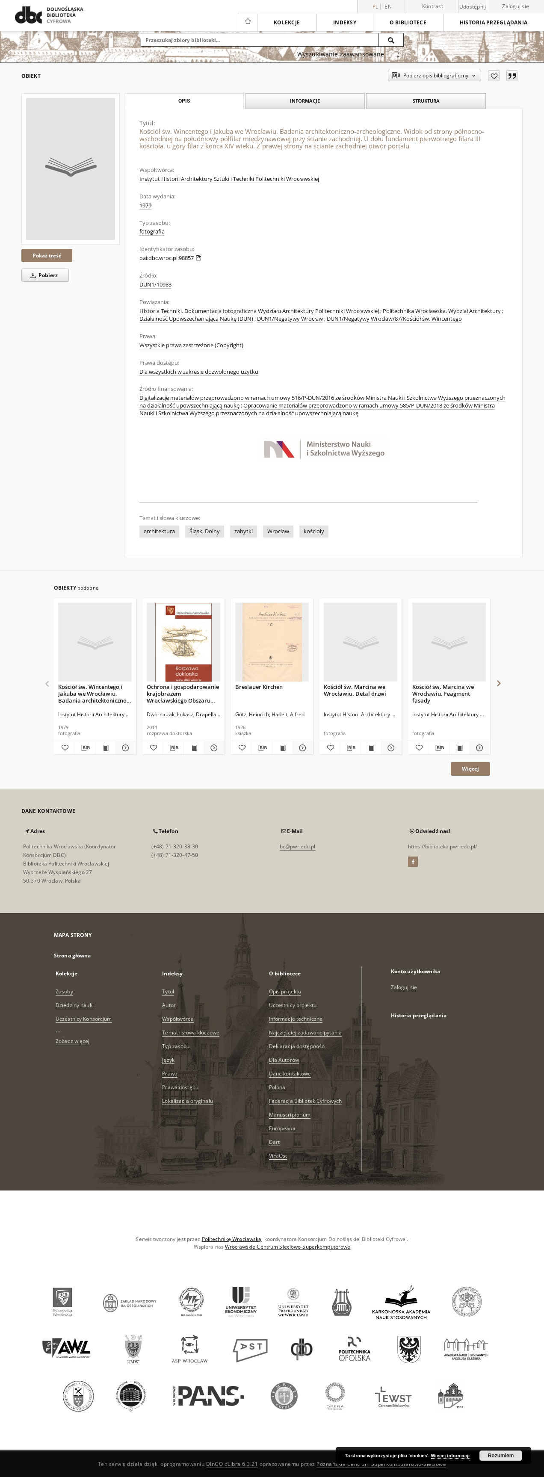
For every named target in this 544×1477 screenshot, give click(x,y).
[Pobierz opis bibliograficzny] (84, 747)
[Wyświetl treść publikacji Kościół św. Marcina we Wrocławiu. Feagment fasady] (459, 747)
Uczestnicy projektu (292, 1005)
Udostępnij (472, 6)
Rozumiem (501, 1456)
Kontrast (432, 6)
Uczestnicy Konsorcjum (84, 1018)
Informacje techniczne (296, 1018)
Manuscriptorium (290, 1114)
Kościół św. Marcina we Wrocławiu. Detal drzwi (355, 690)
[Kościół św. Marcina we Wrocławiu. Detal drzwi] (360, 642)
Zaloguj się (515, 6)
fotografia (152, 231)
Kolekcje (287, 22)
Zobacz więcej (73, 1041)
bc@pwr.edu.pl (298, 846)
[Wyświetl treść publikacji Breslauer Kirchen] (282, 747)
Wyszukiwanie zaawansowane (340, 54)
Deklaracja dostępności (297, 1046)
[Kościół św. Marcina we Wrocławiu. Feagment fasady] (449, 642)
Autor (169, 1005)
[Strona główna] (247, 22)
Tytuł (168, 991)
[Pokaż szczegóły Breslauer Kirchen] (302, 747)
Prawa (169, 1073)
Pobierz (42, 275)
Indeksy (344, 22)
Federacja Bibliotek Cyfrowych (305, 1101)
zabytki (243, 531)
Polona (277, 1087)
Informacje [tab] (305, 100)
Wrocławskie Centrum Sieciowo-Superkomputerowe (287, 1246)
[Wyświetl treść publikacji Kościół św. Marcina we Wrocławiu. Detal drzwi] (371, 747)
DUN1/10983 (155, 284)
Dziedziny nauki (75, 1005)
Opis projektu (285, 991)
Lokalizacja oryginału (187, 1101)
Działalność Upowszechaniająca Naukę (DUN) (196, 318)
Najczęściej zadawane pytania (305, 1032)
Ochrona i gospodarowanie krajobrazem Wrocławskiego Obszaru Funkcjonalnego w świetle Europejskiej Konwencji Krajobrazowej (183, 693)
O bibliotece (408, 22)
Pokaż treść (47, 255)
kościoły (314, 531)
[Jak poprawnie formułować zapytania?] (398, 54)
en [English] (388, 6)
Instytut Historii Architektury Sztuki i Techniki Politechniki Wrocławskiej (229, 179)
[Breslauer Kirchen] (272, 642)
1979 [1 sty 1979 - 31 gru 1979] (145, 205)
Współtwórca (177, 1018)
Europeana (282, 1128)
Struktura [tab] (426, 100)
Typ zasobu (175, 1046)
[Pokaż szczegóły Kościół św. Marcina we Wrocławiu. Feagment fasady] (479, 747)
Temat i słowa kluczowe (190, 1032)
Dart (274, 1142)
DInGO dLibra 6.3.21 (232, 1464)
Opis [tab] (184, 101)
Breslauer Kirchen (259, 687)
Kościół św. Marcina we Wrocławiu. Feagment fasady (443, 693)
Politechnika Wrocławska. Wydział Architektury (442, 311)
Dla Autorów (284, 1059)
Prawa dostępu (180, 1087)
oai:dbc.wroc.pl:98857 (170, 258)
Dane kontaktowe (290, 1073)
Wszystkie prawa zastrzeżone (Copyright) (191, 345)
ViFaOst (278, 1155)
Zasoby (64, 991)
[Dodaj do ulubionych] (494, 75)
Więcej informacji (450, 1455)
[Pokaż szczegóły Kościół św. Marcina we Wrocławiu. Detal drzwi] (390, 747)
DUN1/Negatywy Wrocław (290, 318)
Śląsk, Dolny (204, 531)
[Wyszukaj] (391, 40)
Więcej (470, 768)
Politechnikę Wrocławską (232, 1239)
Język (168, 1059)
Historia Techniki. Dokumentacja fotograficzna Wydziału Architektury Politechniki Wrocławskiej (259, 311)
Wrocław (278, 531)
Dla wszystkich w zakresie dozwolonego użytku (198, 371)
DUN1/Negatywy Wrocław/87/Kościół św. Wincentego (394, 318)
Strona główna (72, 955)
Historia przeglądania (493, 22)
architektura (159, 531)
